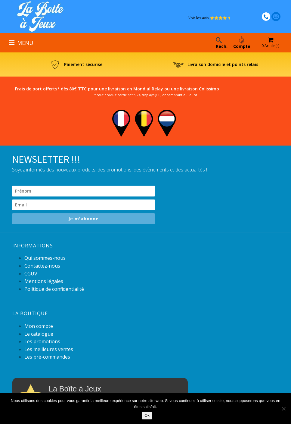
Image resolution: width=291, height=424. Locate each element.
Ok (147, 415)
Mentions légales (43, 281)
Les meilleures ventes (48, 349)
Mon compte (38, 326)
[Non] (283, 409)
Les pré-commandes (47, 356)
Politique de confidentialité (54, 289)
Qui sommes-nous (45, 258)
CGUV (30, 273)
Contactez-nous (42, 265)
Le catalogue (38, 334)
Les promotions (42, 341)
